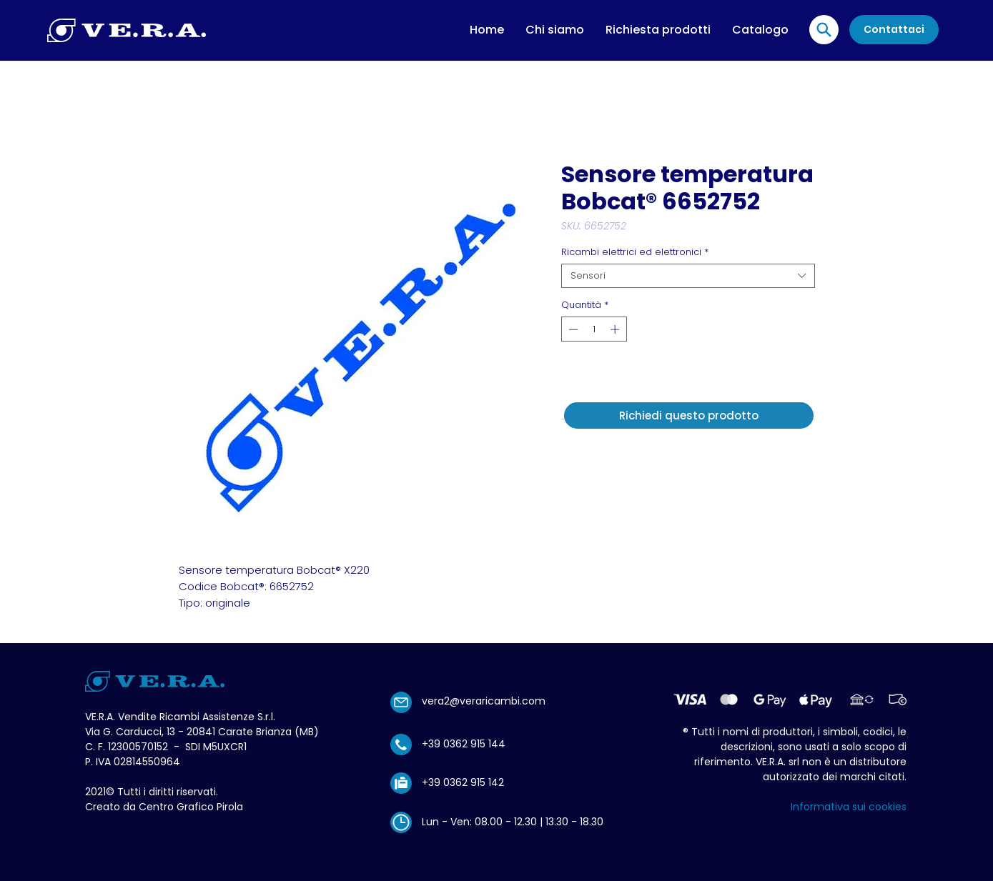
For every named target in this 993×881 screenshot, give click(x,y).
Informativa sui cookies (848, 807)
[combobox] (688, 276)
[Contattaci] (894, 29)
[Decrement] (572, 329)
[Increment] (616, 329)
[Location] (824, 29)
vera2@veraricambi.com (483, 701)
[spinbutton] (594, 329)
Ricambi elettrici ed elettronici (634, 252)
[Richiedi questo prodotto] (689, 415)
